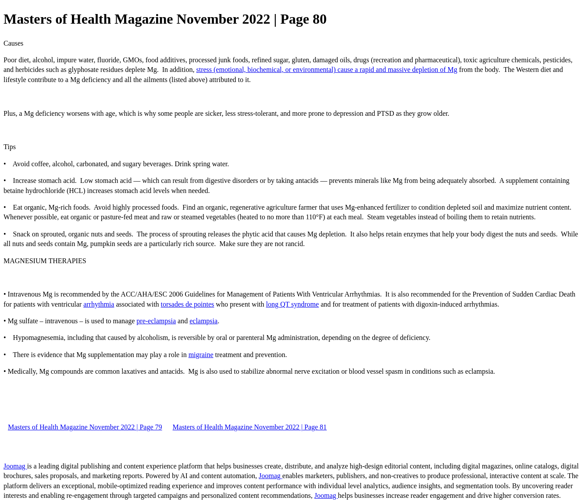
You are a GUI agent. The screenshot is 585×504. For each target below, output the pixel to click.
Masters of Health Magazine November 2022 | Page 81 (250, 427)
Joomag (15, 466)
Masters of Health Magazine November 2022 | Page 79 (85, 427)
